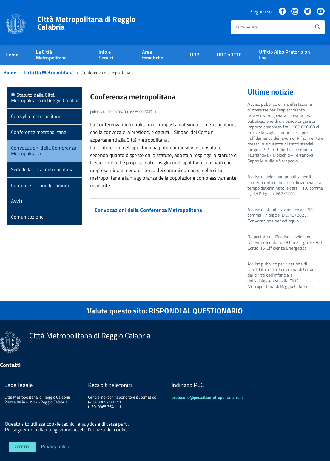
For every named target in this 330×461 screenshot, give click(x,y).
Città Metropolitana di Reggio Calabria (87, 23)
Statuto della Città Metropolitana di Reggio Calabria (45, 97)
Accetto (22, 447)
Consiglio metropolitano (36, 116)
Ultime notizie (270, 92)
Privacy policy (55, 446)
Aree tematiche (152, 54)
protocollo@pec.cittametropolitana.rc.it (207, 397)
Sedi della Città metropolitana (42, 169)
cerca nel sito (246, 27)
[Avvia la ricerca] (318, 27)
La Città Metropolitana (51, 54)
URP (195, 54)
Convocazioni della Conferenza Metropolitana (43, 150)
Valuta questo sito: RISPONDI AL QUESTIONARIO (165, 310)
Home (11, 54)
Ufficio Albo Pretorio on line (284, 54)
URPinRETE (229, 54)
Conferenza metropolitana (38, 132)
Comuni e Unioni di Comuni (40, 185)
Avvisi (17, 201)
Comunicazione (27, 217)
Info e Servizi (106, 54)
